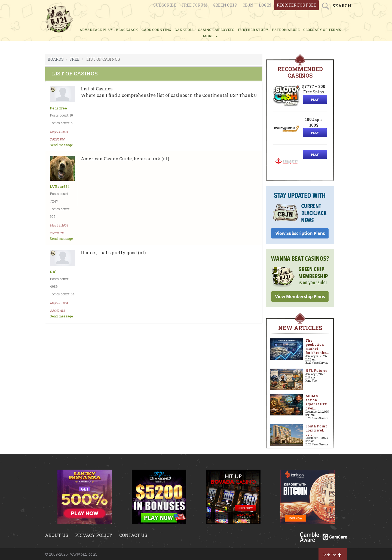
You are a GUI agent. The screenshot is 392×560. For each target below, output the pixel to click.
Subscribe (164, 5)
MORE (210, 36)
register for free (296, 5)
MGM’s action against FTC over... (316, 402)
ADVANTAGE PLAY (95, 29)
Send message (61, 145)
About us (56, 535)
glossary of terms (322, 29)
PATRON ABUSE (286, 29)
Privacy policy (93, 535)
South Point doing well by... (316, 430)
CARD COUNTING (156, 29)
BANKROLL (184, 29)
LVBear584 (60, 186)
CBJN (248, 5)
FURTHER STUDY (253, 29)
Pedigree (58, 108)
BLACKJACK (127, 29)
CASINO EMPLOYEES (216, 29)
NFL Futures (316, 370)
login (265, 5)
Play (315, 99)
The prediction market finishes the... (317, 346)
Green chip (225, 5)
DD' (53, 272)
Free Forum (194, 5)
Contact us (133, 535)
